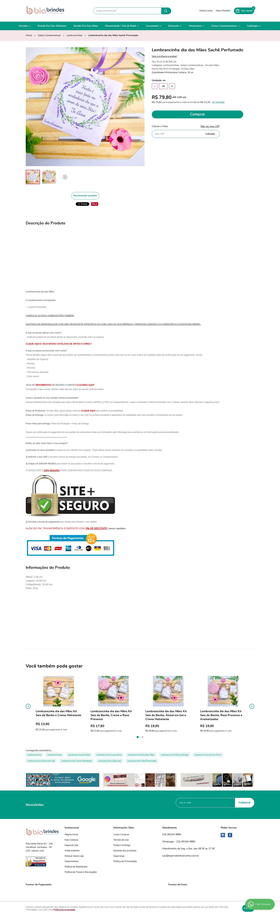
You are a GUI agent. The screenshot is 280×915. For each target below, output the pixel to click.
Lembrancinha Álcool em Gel (41, 761)
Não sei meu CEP (210, 126)
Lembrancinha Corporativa (108, 755)
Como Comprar (121, 834)
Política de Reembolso (76, 867)
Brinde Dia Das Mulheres (52, 26)
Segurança (118, 856)
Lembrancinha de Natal (79, 755)
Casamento (152, 26)
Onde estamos (72, 851)
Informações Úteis (123, 827)
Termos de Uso (121, 840)
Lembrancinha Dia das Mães (141, 755)
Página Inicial (71, 834)
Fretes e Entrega (121, 845)
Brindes (23, 26)
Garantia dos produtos (124, 851)
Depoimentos (71, 861)
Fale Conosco (71, 840)
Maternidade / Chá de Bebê (120, 26)
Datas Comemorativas (224, 26)
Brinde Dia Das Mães (86, 26)
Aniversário (195, 26)
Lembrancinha (34, 755)
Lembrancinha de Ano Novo (208, 755)
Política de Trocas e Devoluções (81, 872)
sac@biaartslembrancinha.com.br (180, 856)
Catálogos (252, 26)
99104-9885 (171, 834)
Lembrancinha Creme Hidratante (76, 761)
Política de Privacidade (125, 861)
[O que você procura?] (166, 11)
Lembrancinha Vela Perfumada (142, 761)
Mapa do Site (71, 845)
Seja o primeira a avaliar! (164, 56)
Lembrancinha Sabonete (109, 761)
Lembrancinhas (54, 755)
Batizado (173, 26)
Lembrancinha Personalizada (174, 755)
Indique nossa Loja (74, 856)
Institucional (72, 827)
